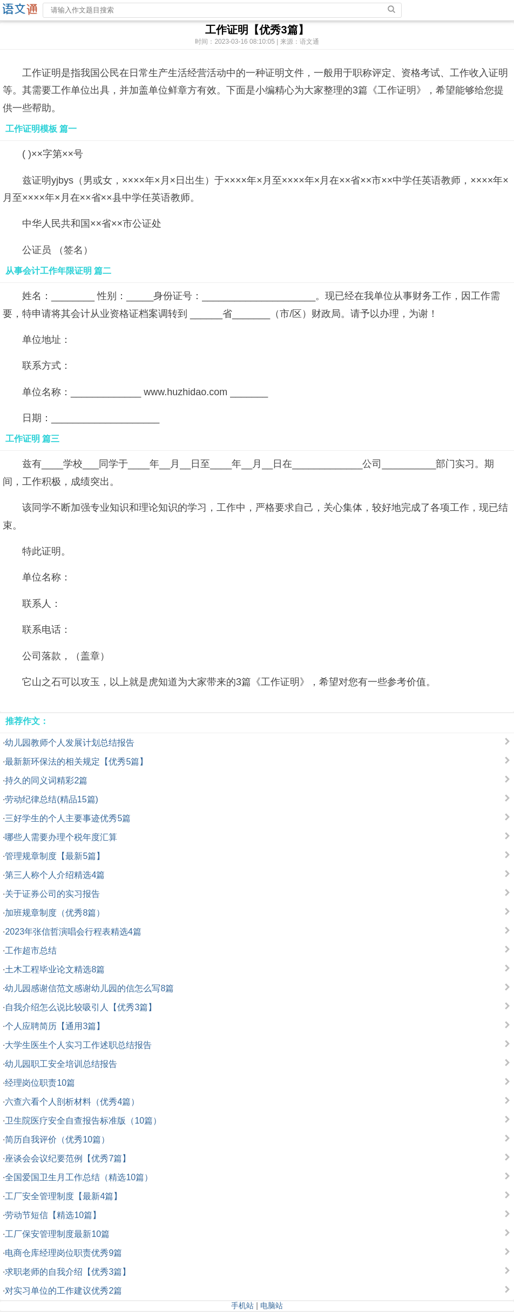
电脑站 (271, 1305)
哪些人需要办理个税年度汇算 (61, 837)
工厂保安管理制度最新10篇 (57, 1234)
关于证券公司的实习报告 (52, 893)
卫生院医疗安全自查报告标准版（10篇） (83, 1120)
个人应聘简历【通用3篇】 (55, 1026)
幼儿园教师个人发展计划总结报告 (69, 742)
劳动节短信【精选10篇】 (53, 1215)
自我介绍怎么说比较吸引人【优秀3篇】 (81, 1007)
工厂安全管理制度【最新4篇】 (63, 1196)
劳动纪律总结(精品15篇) (51, 799)
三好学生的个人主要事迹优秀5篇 (68, 818)
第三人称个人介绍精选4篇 (55, 875)
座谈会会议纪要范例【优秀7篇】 (68, 1158)
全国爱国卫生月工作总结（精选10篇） (79, 1177)
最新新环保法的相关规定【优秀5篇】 (76, 761)
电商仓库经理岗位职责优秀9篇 (63, 1252)
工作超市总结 (31, 950)
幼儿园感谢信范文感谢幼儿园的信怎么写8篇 (89, 988)
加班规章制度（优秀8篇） (55, 912)
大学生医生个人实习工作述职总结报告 (78, 1045)
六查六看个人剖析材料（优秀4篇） (72, 1101)
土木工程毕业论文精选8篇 (55, 969)
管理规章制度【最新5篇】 (55, 856)
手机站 (242, 1305)
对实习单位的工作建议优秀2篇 (63, 1290)
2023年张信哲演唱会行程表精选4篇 (73, 931)
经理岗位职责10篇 (40, 1082)
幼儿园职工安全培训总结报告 (61, 1063)
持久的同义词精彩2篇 (46, 780)
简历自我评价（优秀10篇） (57, 1139)
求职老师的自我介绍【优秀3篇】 (68, 1271)
